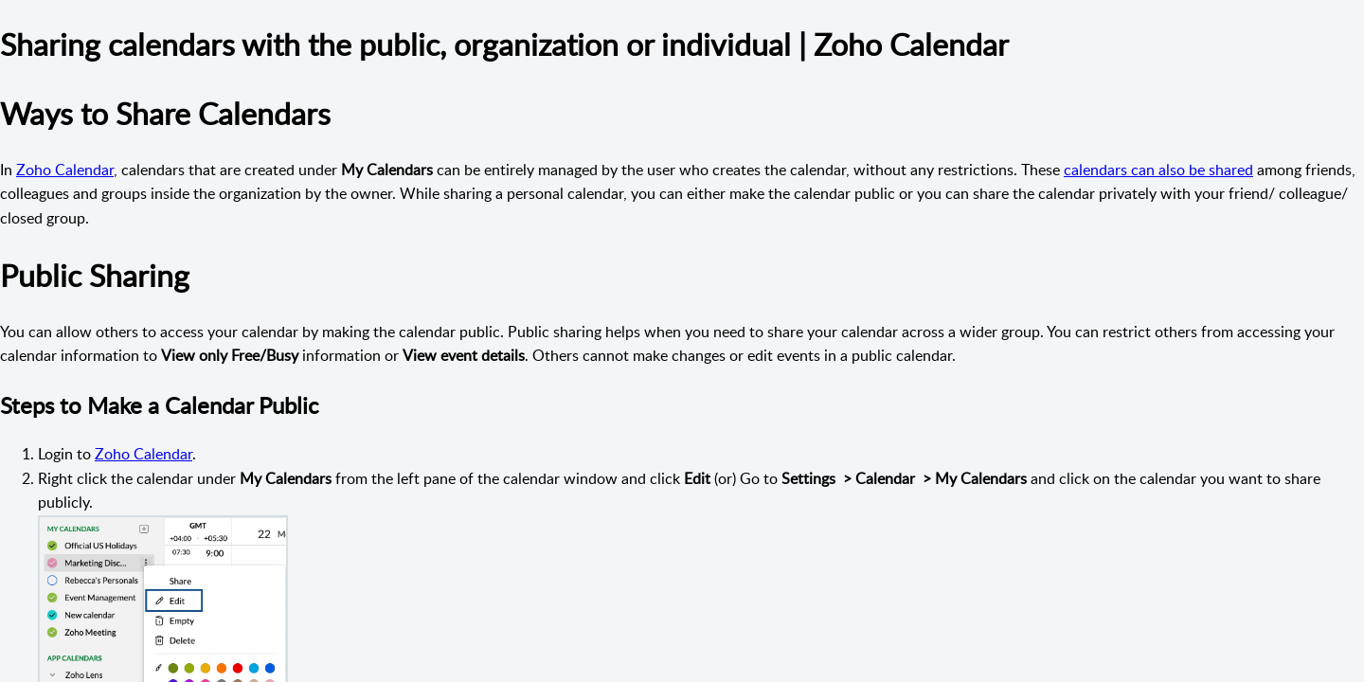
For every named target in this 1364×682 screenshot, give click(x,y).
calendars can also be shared (1158, 169)
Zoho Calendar (65, 169)
